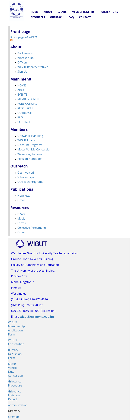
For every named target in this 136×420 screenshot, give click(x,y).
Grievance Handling (30, 136)
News (21, 214)
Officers (22, 62)
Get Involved (25, 172)
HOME (34, 12)
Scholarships (25, 177)
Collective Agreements (32, 228)
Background (25, 53)
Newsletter (24, 195)
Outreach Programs (30, 182)
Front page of (23, 37)
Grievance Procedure (15, 383)
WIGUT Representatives (32, 67)
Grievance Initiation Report (14, 395)
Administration (18, 405)
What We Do (25, 58)
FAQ (71, 17)
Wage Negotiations (29, 154)
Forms (21, 223)
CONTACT (85, 17)
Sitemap (13, 417)
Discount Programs (29, 145)
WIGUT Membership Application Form (16, 328)
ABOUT (48, 12)
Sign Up (22, 71)
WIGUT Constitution (16, 342)
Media (21, 218)
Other (21, 200)
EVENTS (62, 12)
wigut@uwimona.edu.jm (37, 316)
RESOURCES (38, 17)
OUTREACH (56, 17)
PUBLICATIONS (109, 12)
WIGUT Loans (26, 140)
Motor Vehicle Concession (34, 149)
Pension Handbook (29, 159)
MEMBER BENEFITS (83, 12)
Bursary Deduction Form (15, 354)
